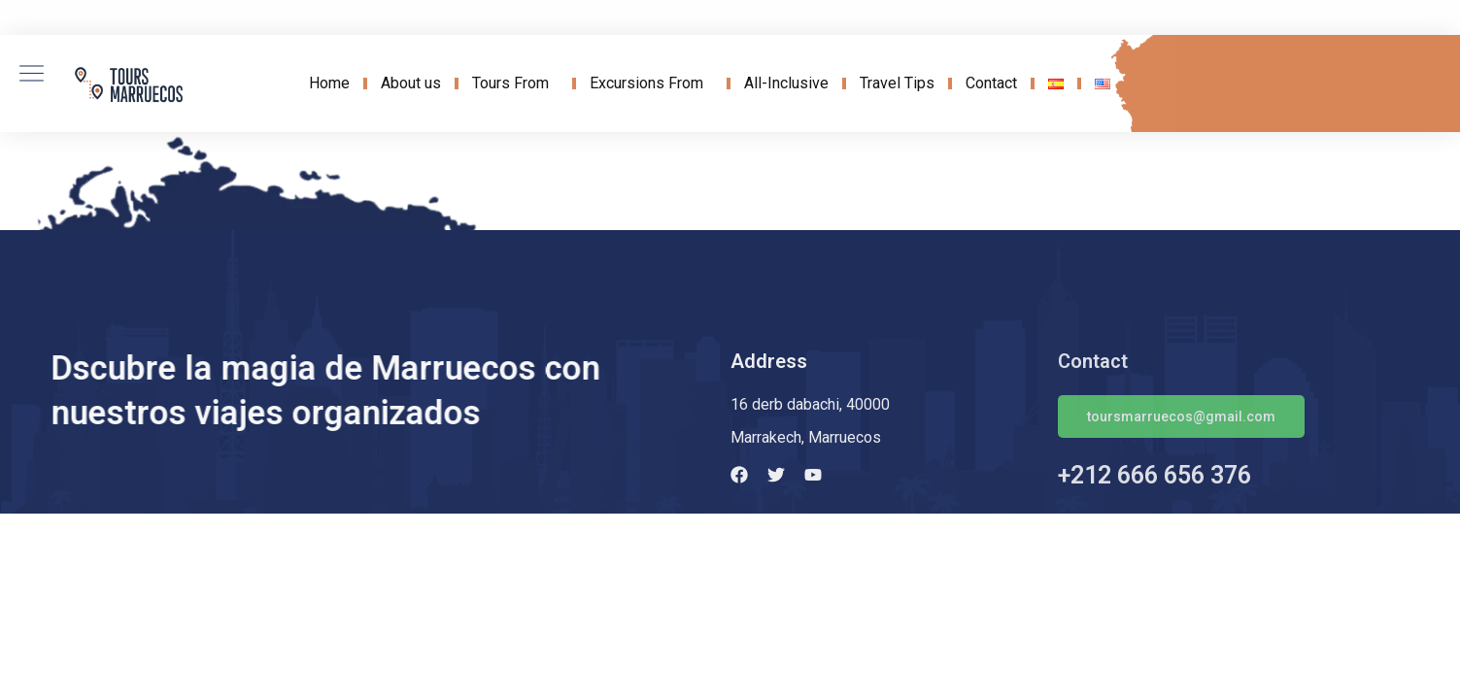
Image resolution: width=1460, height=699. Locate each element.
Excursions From (651, 83)
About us (411, 83)
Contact (991, 83)
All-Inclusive (786, 83)
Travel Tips (897, 83)
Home (329, 83)
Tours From (515, 83)
